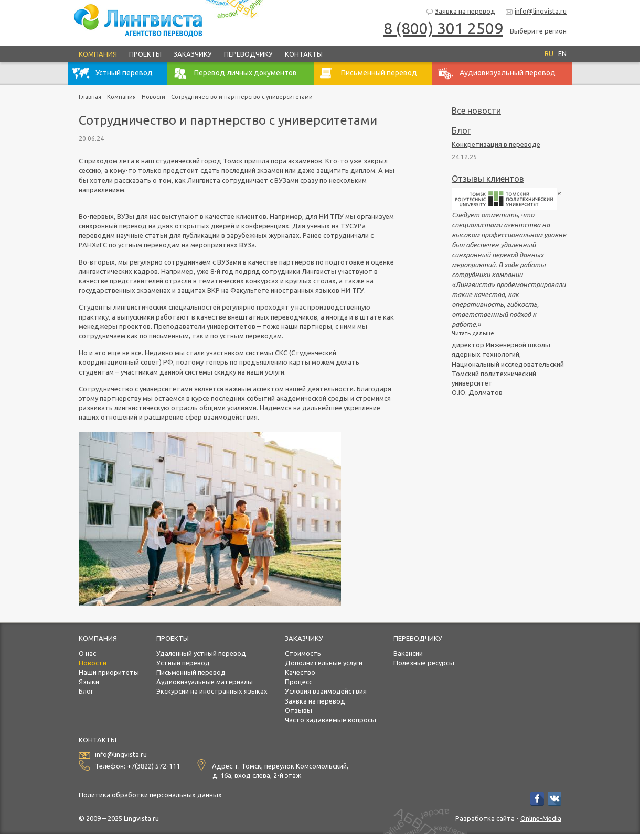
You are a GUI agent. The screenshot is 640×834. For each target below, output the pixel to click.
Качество (300, 672)
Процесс (298, 681)
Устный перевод (183, 662)
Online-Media (540, 818)
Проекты (145, 54)
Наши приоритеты (109, 672)
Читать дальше (473, 333)
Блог (461, 130)
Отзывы (298, 710)
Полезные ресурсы (423, 662)
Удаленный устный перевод (201, 653)
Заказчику (193, 54)
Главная (90, 97)
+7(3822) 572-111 (153, 766)
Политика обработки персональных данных (150, 794)
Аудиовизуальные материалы (204, 681)
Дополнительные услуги (323, 662)
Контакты (304, 54)
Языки (89, 681)
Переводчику (248, 54)
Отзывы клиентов (488, 178)
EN (562, 53)
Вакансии (408, 653)
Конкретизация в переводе (496, 144)
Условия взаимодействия (326, 691)
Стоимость (303, 653)
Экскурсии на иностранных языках (212, 691)
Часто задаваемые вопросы (330, 719)
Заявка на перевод (460, 11)
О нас (87, 653)
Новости (153, 97)
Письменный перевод (191, 672)
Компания (98, 54)
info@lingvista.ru (536, 11)
